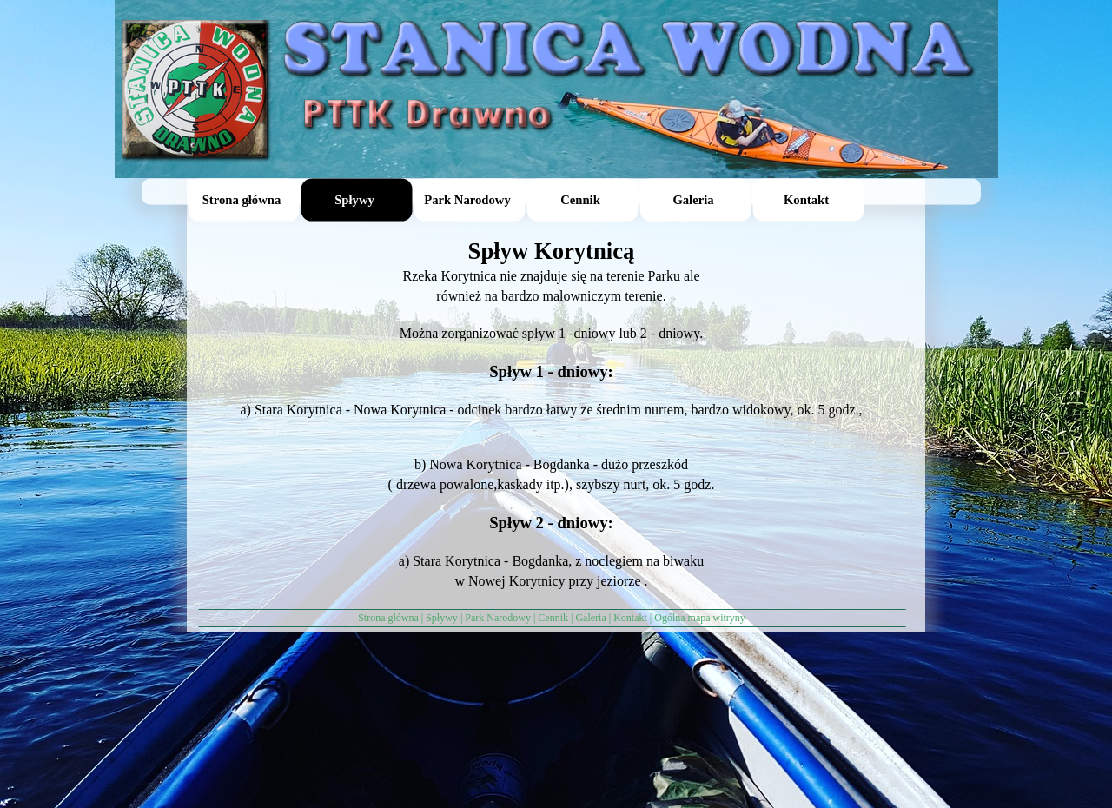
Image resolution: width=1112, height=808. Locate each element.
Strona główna (388, 618)
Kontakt (630, 618)
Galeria (590, 618)
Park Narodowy (498, 618)
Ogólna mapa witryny (699, 618)
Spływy (442, 618)
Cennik (553, 618)
